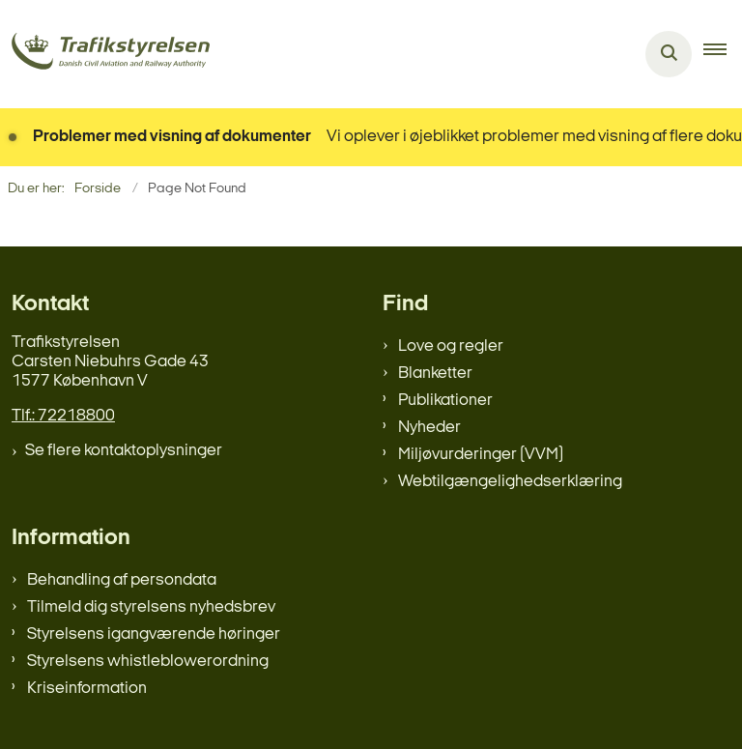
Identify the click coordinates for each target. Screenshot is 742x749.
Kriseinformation (87, 688)
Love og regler (450, 346)
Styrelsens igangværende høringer (153, 634)
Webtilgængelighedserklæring (510, 482)
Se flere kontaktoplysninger (123, 451)
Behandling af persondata (121, 580)
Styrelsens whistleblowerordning (148, 661)
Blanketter (435, 373)
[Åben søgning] (668, 54)
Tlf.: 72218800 (63, 416)
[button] (722, 54)
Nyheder (429, 427)
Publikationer (445, 400)
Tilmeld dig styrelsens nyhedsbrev (151, 607)
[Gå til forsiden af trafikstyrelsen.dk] (105, 54)
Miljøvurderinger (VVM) (480, 455)
